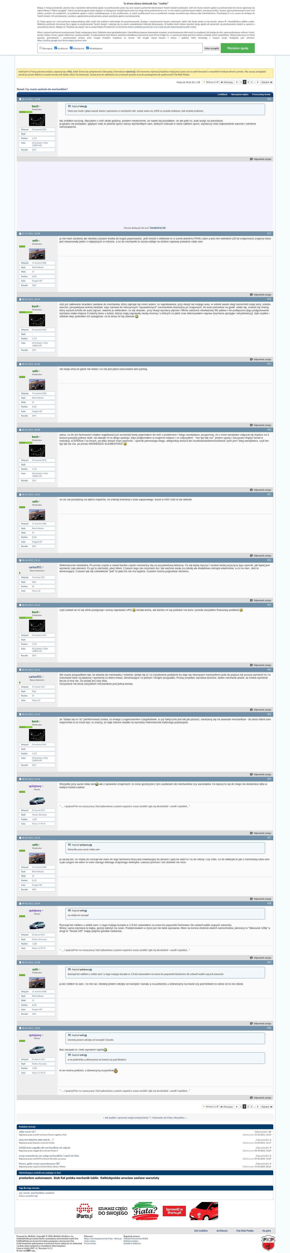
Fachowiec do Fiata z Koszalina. (168, 1117)
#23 (269, 604)
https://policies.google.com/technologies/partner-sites (62, 40)
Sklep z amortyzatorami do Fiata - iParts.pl (103, 1238)
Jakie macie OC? (27, 1131)
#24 (269, 669)
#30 (269, 1028)
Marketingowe (94, 48)
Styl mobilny (201, 1230)
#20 (269, 429)
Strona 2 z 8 (212, 81)
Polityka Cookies (131, 1241)
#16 (269, 99)
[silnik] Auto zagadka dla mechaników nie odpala (44, 1147)
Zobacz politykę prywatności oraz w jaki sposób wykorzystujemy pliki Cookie (162, 27)
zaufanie (49, 1192)
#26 (269, 778)
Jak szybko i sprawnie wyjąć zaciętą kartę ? (127, 1117)
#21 (269, 494)
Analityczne (61, 48)
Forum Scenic (90, 1243)
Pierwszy (227, 82)
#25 (269, 714)
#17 (269, 233)
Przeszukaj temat (261, 94)
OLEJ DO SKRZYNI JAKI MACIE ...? (36, 1139)
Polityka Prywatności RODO (136, 1238)
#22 (269, 560)
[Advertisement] (145, 58)
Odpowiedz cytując (260, 159)
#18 (269, 299)
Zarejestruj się (157, 227)
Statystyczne (77, 48)
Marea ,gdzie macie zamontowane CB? (39, 1163)
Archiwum (222, 1230)
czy (20, 1192)
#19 (269, 363)
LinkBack (222, 94)
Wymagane (46, 48)
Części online (89, 1241)
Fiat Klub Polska (245, 1230)
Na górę (266, 1230)
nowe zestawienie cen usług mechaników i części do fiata (49, 1155)
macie (26, 1192)
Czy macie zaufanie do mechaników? (46, 89)
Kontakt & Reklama (132, 1243)
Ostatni (267, 82)
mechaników (37, 1192)
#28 (269, 903)
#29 (269, 962)
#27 (269, 837)
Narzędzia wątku (240, 94)
